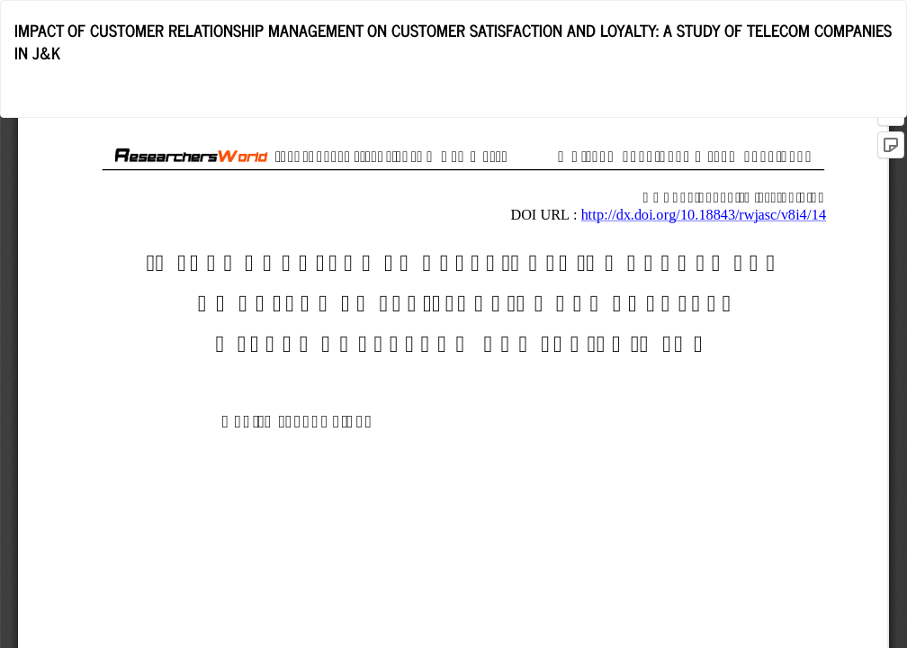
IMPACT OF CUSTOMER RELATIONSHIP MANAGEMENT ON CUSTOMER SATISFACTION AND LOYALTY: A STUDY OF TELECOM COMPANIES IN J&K (453, 41)
